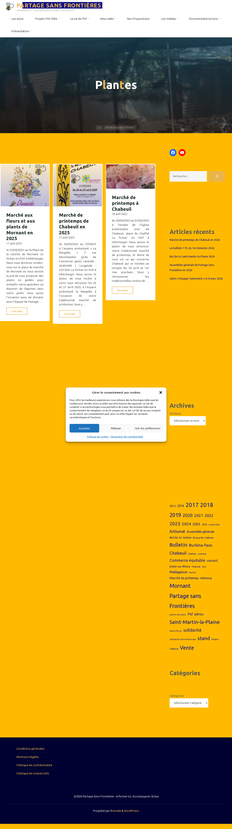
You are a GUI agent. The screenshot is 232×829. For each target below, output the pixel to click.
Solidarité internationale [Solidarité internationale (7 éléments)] (183, 644)
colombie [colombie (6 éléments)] (202, 559)
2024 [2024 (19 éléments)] (186, 528)
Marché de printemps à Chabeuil (126, 203)
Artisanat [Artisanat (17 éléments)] (177, 536)
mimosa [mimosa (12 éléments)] (206, 583)
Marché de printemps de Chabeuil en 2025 (74, 223)
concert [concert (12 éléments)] (212, 565)
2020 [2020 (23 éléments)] (188, 520)
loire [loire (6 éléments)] (204, 571)
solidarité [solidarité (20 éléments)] (192, 635)
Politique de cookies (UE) (32, 778)
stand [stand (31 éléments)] (204, 643)
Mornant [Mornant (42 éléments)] (180, 590)
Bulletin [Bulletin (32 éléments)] (178, 549)
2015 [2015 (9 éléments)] (173, 510)
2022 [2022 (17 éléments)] (209, 520)
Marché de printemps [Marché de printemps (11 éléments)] (184, 583)
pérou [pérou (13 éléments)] (198, 619)
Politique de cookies (98, 436)
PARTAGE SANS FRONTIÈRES (60, 5)
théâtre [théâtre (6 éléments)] (215, 644)
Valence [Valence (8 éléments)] (174, 653)
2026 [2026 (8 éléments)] (204, 529)
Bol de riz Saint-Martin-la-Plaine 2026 (194, 256)
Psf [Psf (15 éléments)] (190, 619)
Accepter (84, 428)
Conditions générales (30, 753)
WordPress (131, 816)
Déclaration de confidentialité (127, 436)
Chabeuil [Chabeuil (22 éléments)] (178, 557)
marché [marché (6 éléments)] (192, 577)
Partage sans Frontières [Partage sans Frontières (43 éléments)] (185, 606)
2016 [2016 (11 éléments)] (180, 510)
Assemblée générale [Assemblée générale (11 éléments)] (200, 536)
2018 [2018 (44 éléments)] (206, 510)
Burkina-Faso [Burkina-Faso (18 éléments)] (200, 550)
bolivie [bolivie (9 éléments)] (187, 542)
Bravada (115, 816)
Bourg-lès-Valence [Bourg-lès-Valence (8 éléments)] (203, 542)
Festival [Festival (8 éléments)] (196, 571)
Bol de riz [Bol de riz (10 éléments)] (176, 542)
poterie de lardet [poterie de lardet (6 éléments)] (178, 619)
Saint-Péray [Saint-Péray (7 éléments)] (176, 636)
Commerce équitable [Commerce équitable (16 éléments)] (187, 565)
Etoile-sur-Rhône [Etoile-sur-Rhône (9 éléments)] (180, 571)
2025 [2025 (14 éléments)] (196, 529)
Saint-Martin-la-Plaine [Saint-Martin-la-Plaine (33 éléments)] (195, 627)
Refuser (116, 428)
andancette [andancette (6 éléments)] (214, 529)
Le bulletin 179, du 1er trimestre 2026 (194, 248)
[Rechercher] (217, 176)
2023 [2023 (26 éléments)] (175, 528)
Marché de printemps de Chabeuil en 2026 (197, 240)
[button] (161, 392)
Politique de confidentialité (34, 770)
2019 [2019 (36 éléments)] (175, 520)
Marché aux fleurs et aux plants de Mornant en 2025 (21, 225)
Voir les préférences (148, 428)
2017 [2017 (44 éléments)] (192, 510)
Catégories (177, 700)
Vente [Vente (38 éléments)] (187, 653)
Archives (175, 418)
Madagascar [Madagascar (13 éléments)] (178, 577)
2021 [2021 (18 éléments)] (198, 520)
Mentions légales (27, 761)
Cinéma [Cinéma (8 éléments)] (192, 558)
